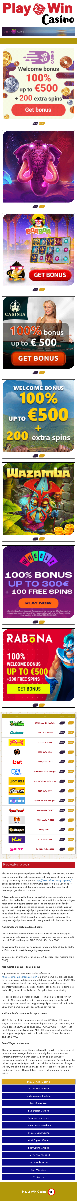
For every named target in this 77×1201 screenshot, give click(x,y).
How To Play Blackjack (38, 1155)
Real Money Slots (38, 1103)
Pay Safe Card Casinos (39, 1133)
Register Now (41, 123)
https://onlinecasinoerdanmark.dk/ (19, 977)
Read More (35, 123)
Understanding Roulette (39, 1096)
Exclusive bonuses (38, 1162)
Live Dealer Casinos (38, 1110)
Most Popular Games (38, 1140)
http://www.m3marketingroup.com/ (54, 880)
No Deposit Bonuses (38, 1088)
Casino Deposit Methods (38, 1125)
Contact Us (38, 1177)
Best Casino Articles (38, 1147)
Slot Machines (38, 1170)
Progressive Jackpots (38, 1118)
